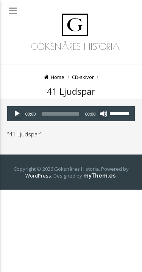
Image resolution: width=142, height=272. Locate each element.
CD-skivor (83, 77)
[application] (71, 113)
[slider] (60, 114)
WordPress (38, 175)
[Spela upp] (17, 113)
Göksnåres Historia (75, 46)
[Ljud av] (104, 113)
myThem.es (99, 176)
